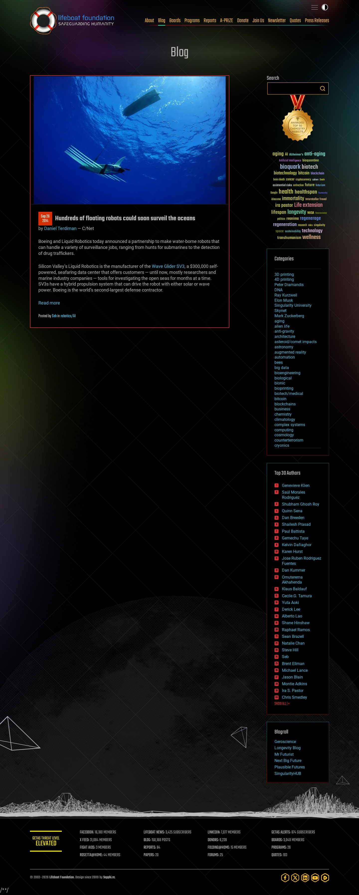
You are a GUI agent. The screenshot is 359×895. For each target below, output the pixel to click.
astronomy (283, 347)
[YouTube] (315, 877)
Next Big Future (287, 760)
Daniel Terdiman (60, 228)
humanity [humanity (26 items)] (323, 193)
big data (281, 367)
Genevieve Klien (296, 485)
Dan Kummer (293, 570)
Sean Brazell (293, 636)
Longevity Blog (287, 748)
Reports (210, 21)
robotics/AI (68, 316)
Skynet (280, 310)
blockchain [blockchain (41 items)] (317, 174)
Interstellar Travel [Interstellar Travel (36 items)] (316, 199)
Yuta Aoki (290, 602)
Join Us (258, 21)
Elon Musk (283, 300)
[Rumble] (325, 877)
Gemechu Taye (295, 538)
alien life (281, 326)
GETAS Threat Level (47, 842)
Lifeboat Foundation (61, 877)
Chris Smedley (294, 697)
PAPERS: (151, 855)
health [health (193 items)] (286, 192)
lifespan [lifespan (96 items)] (278, 212)
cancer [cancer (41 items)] (290, 180)
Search (323, 88)
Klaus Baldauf (294, 589)
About (149, 21)
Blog (161, 21)
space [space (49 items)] (279, 231)
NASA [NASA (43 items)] (310, 213)
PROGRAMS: (279, 847)
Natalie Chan (293, 643)
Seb (54, 316)
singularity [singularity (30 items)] (319, 225)
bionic (279, 383)
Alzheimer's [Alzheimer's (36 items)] (296, 155)
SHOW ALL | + (282, 704)
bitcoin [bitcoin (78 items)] (303, 173)
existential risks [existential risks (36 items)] (282, 185)
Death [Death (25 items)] (322, 179)
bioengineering (287, 373)
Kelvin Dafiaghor (296, 544)
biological (283, 378)
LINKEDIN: (215, 832)
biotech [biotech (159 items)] (310, 167)
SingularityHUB (287, 773)
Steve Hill (290, 650)
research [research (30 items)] (302, 225)
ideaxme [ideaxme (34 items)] (276, 199)
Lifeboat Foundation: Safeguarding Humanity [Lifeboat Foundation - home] (72, 20)
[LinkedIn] (305, 877)
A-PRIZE (226, 21)
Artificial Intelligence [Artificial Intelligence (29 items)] (290, 160)
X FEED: (87, 840)
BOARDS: (277, 840)
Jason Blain (292, 677)
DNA (278, 290)
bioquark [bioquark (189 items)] (290, 167)
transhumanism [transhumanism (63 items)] (289, 237)
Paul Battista (293, 531)
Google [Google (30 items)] (273, 193)
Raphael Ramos (296, 629)
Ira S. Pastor (292, 690)
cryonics (281, 445)
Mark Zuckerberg (289, 315)
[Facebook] (285, 877)
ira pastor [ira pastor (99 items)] (284, 205)
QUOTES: (277, 855)
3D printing (284, 274)
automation (284, 357)
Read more (49, 302)
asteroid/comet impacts (295, 341)
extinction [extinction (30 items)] (298, 185)
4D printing (284, 279)
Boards (174, 21)
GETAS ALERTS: (281, 832)
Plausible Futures (289, 767)
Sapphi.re (109, 877)
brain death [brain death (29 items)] (279, 179)
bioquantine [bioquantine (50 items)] (310, 160)
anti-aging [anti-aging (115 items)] (314, 154)
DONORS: (214, 840)
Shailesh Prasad (296, 524)
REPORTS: (152, 847)
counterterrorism (288, 440)
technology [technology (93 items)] (312, 231)
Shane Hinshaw (296, 622)
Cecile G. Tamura (297, 596)
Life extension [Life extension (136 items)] (308, 205)
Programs (192, 21)
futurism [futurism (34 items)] (320, 185)
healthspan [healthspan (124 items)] (306, 192)
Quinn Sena (292, 511)
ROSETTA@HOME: (94, 855)
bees (278, 362)
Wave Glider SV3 (168, 266)
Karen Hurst (292, 551)
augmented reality (290, 352)
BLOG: (149, 840)
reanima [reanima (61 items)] (292, 218)
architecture (284, 336)
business (282, 409)
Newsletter (277, 21)
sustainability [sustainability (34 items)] (293, 231)
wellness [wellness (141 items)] (311, 237)
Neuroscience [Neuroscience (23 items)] (321, 213)
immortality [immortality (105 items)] (293, 199)
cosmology (284, 435)
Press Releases (317, 21)
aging (279, 321)
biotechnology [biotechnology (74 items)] (285, 173)
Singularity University (293, 305)
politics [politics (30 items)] (281, 219)
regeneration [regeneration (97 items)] (285, 224)
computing (283, 430)
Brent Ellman (293, 663)
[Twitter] (295, 877)
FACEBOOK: (90, 832)
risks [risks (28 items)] (310, 225)
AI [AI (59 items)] (286, 154)
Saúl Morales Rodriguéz (293, 495)
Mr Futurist (284, 754)
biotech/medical (288, 393)
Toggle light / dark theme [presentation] (325, 7)
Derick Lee (291, 609)
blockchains (285, 404)
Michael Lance (295, 670)
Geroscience (285, 741)
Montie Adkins (294, 683)
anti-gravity (284, 331)
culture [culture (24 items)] (315, 179)
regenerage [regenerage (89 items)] (310, 218)
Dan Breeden (293, 517)
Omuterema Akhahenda (292, 580)
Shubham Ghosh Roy (300, 504)
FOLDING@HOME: (220, 847)
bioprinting (283, 388)
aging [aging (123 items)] (278, 154)
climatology (284, 419)
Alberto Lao (292, 616)
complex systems (289, 424)
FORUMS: (215, 855)
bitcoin (280, 398)
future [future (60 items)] (309, 185)
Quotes (295, 21)
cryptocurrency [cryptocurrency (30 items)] (303, 179)
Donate (243, 21)
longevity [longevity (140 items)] (296, 212)
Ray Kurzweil (285, 295)
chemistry (283, 414)
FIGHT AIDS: (90, 847)
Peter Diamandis (289, 284)
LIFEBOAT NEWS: (156, 832)
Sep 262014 (45, 218)
